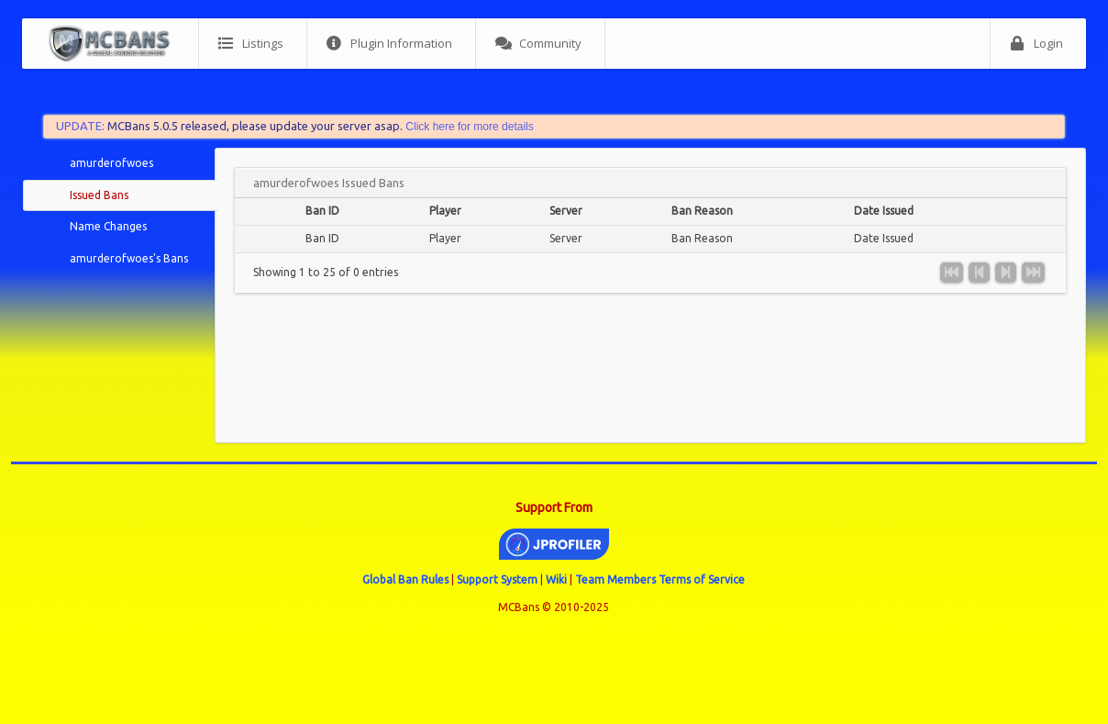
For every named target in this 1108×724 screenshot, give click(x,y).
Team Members (615, 579)
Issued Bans (99, 195)
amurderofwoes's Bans (129, 258)
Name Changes (108, 226)
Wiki (556, 579)
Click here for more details (469, 126)
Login (1036, 43)
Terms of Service (702, 579)
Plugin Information (389, 43)
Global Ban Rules (405, 579)
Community (538, 43)
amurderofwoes (111, 163)
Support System (497, 579)
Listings (250, 43)
